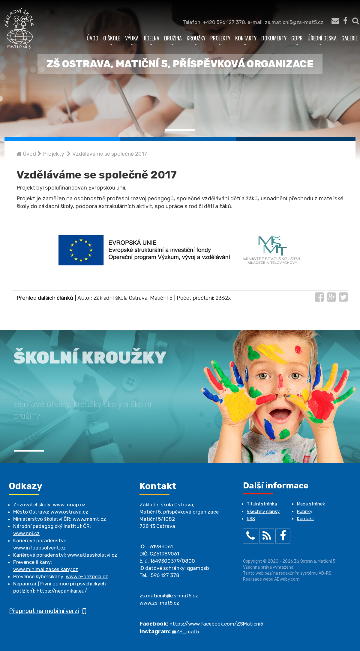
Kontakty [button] (245, 39)
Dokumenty (273, 38)
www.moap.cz (69, 505)
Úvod (92, 38)
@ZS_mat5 (185, 632)
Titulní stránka (262, 504)
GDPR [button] (297, 39)
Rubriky (304, 511)
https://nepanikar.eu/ (62, 591)
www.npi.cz (26, 533)
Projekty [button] (220, 39)
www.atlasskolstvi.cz (92, 555)
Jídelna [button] (151, 39)
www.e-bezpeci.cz (87, 576)
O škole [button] (111, 39)
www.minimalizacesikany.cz (45, 569)
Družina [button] (173, 39)
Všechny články (263, 511)
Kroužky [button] (196, 39)
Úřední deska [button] (322, 39)
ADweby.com (286, 579)
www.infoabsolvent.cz (39, 548)
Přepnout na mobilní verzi (47, 610)
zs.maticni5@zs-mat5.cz (169, 596)
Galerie (349, 38)
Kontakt (305, 518)
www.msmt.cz (89, 519)
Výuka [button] (132, 39)
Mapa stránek (311, 504)
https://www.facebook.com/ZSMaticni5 (216, 624)
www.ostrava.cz (69, 512)
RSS (251, 518)
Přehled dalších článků (44, 298)
